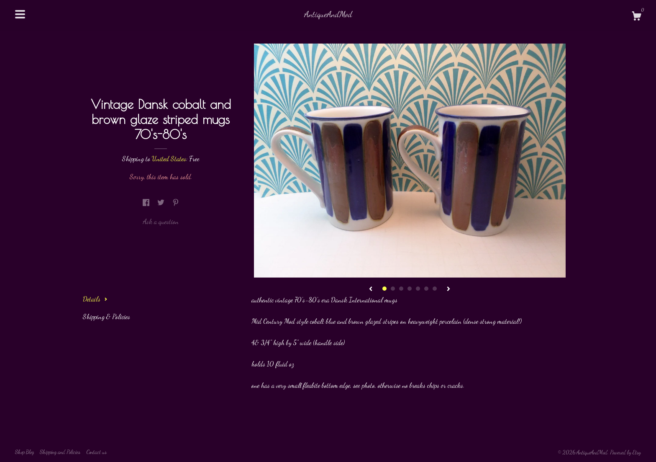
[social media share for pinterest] (175, 202)
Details (95, 299)
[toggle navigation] (20, 14)
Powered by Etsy (625, 452)
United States (169, 159)
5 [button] (418, 288)
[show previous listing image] (371, 289)
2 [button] (393, 288)
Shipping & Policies (106, 316)
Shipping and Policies (60, 452)
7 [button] (435, 288)
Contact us (96, 452)
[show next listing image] (448, 289)
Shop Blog (24, 452)
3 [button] (401, 288)
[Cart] (636, 17)
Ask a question (161, 221)
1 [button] (384, 288)
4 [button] (409, 288)
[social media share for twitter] (161, 202)
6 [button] (426, 288)
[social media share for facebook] (147, 202)
